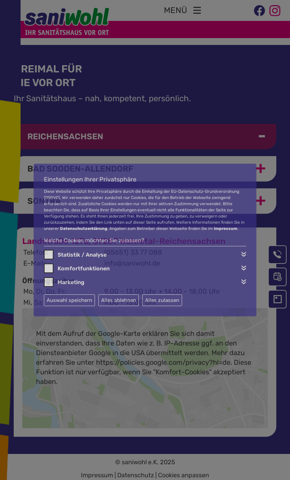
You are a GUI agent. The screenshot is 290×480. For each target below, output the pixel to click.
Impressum (225, 228)
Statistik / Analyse (82, 254)
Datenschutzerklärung (83, 228)
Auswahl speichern (69, 300)
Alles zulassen (162, 300)
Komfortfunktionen (84, 268)
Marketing (71, 282)
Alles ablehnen (118, 300)
